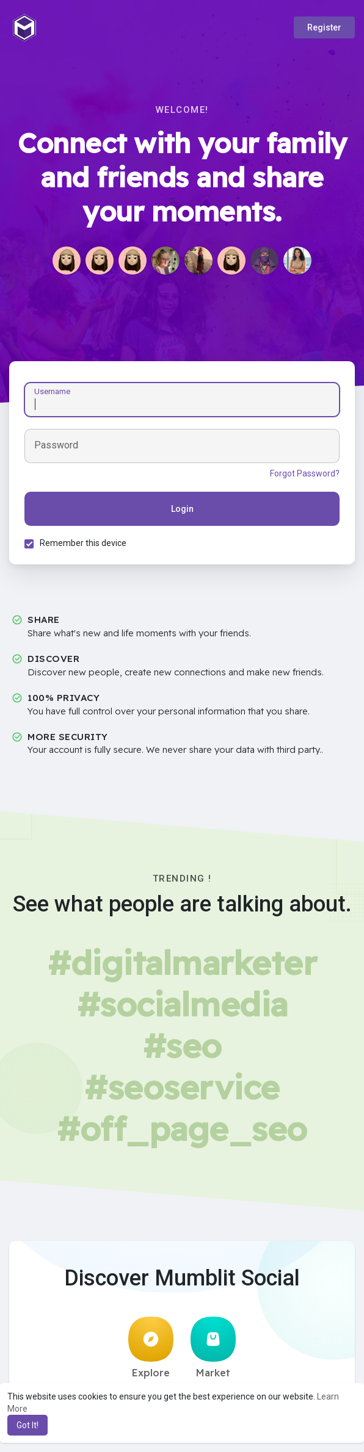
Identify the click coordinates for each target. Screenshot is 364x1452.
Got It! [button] (27, 1425)
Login (182, 509)
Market (213, 1348)
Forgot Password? (305, 473)
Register (324, 27)
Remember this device (83, 543)
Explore (150, 1348)
